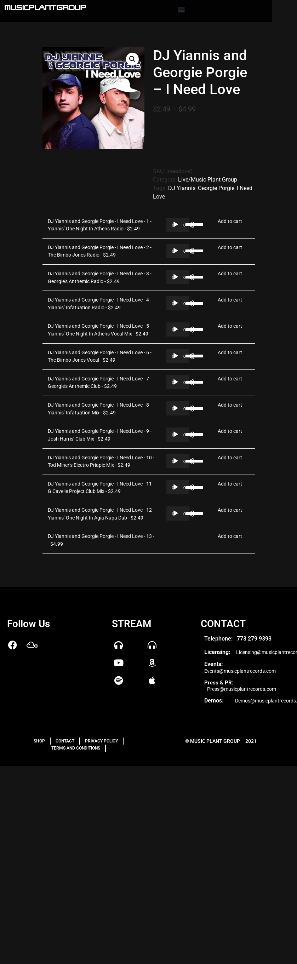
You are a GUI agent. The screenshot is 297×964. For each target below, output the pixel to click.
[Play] (175, 224)
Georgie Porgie (216, 188)
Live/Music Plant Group (207, 179)
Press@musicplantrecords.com (241, 689)
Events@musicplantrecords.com (240, 671)
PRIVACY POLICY (101, 741)
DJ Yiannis (181, 188)
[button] (181, 9)
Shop (39, 741)
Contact (65, 741)
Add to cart (230, 221)
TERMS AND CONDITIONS (75, 748)
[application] (177, 225)
